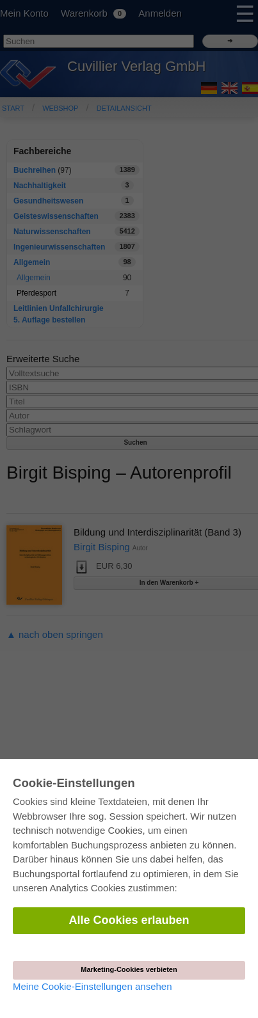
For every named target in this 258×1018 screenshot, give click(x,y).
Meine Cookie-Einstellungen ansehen (92, 986)
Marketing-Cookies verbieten (129, 969)
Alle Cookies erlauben (129, 920)
